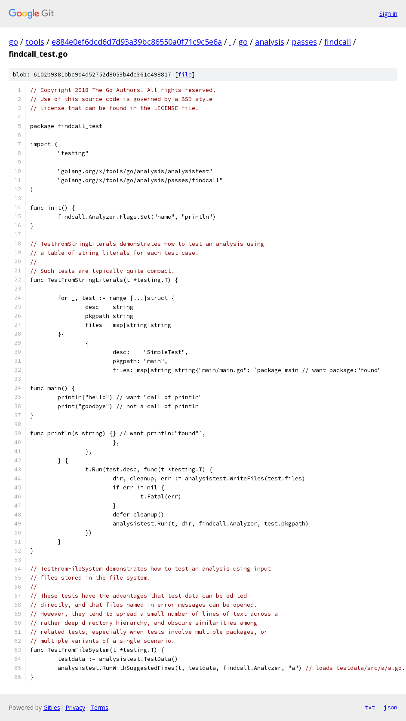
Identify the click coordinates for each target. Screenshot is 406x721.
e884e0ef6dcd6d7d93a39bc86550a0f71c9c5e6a (137, 42)
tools (34, 42)
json (390, 707)
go (13, 42)
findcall (337, 42)
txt (370, 707)
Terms (99, 707)
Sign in (388, 13)
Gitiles (51, 707)
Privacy (75, 707)
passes (304, 42)
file (185, 74)
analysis (269, 42)
